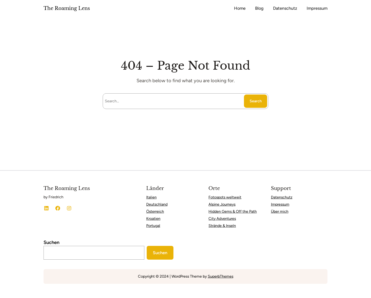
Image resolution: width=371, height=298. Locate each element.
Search (256, 101)
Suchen (51, 242)
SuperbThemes (220, 276)
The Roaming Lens (67, 8)
